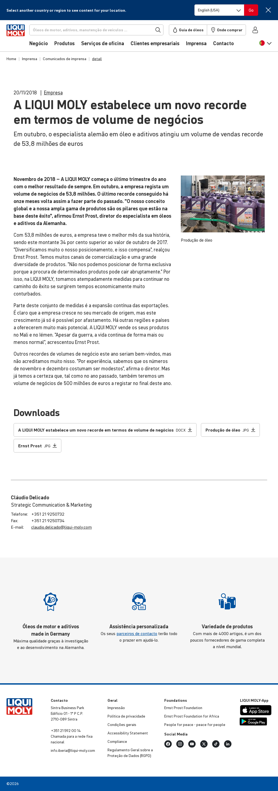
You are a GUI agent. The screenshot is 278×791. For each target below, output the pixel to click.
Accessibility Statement (128, 733)
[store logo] (23, 37)
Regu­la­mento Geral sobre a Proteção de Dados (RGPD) (130, 752)
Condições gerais (122, 724)
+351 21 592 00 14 (66, 730)
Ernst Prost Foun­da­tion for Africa (191, 716)
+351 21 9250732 (47, 514)
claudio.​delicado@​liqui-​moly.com (61, 527)
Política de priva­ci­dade (126, 716)
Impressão (116, 707)
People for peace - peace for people (194, 724)
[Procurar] (104, 29)
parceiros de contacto (136, 633)
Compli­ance (117, 741)
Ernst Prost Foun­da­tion (183, 707)
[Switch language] (219, 10)
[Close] (268, 10)
